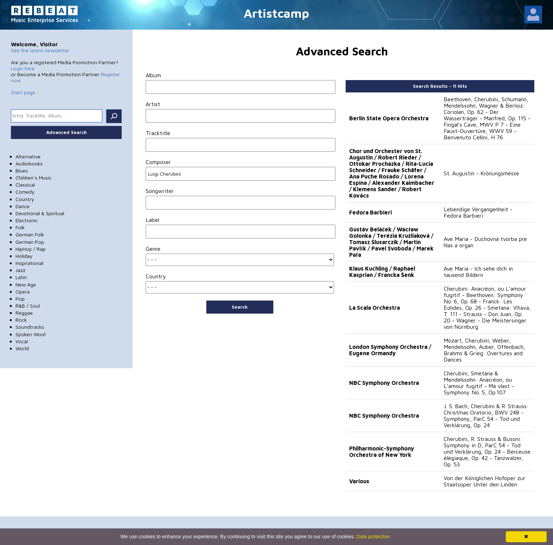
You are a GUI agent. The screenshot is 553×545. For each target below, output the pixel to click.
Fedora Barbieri (370, 212)
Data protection (373, 536)
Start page (23, 92)
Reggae (24, 313)
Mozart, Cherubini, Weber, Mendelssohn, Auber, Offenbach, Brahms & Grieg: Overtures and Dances (484, 350)
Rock (21, 320)
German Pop (30, 242)
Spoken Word (30, 334)
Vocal (22, 341)
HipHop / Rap (30, 249)
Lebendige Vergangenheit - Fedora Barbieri (478, 212)
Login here (23, 68)
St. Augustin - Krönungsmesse (481, 173)
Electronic (27, 220)
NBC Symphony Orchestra (384, 383)
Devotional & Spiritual (40, 213)
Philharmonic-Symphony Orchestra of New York (381, 451)
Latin (21, 277)
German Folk (30, 234)
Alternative (28, 156)
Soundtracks (30, 327)
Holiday (24, 256)
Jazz (20, 270)
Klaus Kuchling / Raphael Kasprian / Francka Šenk (382, 271)
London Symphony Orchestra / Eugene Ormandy (390, 350)
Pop (20, 299)
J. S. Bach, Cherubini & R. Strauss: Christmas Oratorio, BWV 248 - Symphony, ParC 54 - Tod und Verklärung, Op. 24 (486, 415)
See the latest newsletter (40, 50)
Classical (25, 185)
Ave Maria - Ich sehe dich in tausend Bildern (478, 271)
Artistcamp (276, 13)
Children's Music (33, 178)
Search (240, 307)
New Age (26, 284)
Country (25, 199)
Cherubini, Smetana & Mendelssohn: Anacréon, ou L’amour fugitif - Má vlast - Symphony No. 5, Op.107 (479, 382)
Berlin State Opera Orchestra (389, 118)
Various (359, 481)
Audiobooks (29, 163)
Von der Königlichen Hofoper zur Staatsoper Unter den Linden (484, 481)
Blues (22, 171)
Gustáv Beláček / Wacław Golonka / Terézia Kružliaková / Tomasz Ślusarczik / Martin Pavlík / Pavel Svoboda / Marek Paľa (391, 242)
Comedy (25, 192)
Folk (20, 227)
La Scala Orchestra (374, 307)
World (22, 348)
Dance (23, 206)
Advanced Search (66, 132)
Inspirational (29, 263)
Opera (23, 292)
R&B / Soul (28, 306)
